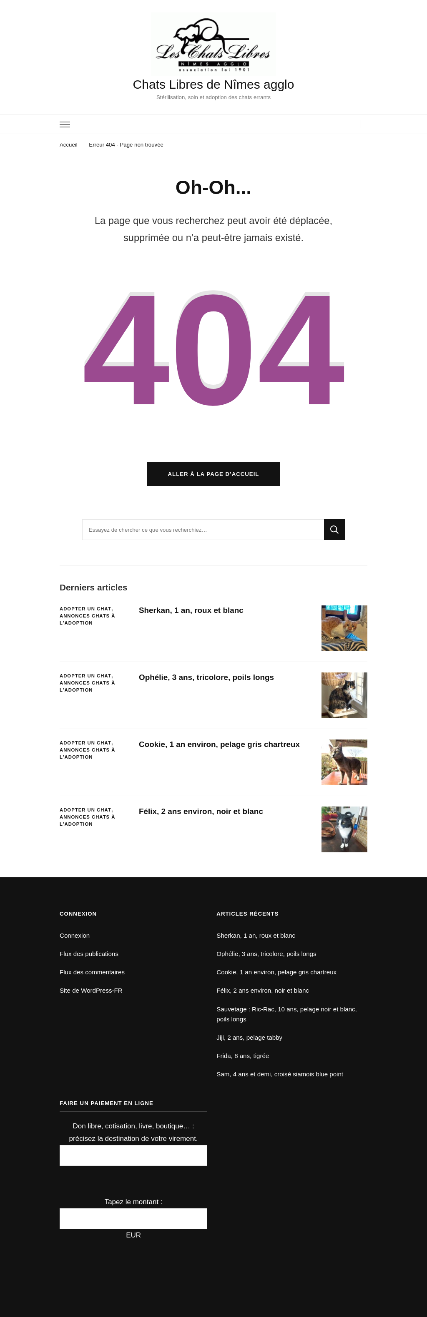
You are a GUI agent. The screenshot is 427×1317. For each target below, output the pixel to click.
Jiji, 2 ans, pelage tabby (249, 1037)
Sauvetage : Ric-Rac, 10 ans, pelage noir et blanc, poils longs (286, 1014)
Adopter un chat (85, 608)
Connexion (75, 935)
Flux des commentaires (92, 972)
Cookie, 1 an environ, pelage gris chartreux (219, 744)
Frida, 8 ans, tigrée (242, 1055)
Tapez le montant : (134, 1202)
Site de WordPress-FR (91, 990)
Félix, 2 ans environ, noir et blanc (201, 811)
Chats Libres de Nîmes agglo (213, 84)
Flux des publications (89, 953)
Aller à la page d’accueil (213, 474)
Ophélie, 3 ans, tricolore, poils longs (206, 677)
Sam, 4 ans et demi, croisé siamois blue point (279, 1074)
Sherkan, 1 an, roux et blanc (191, 610)
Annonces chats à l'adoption (87, 619)
